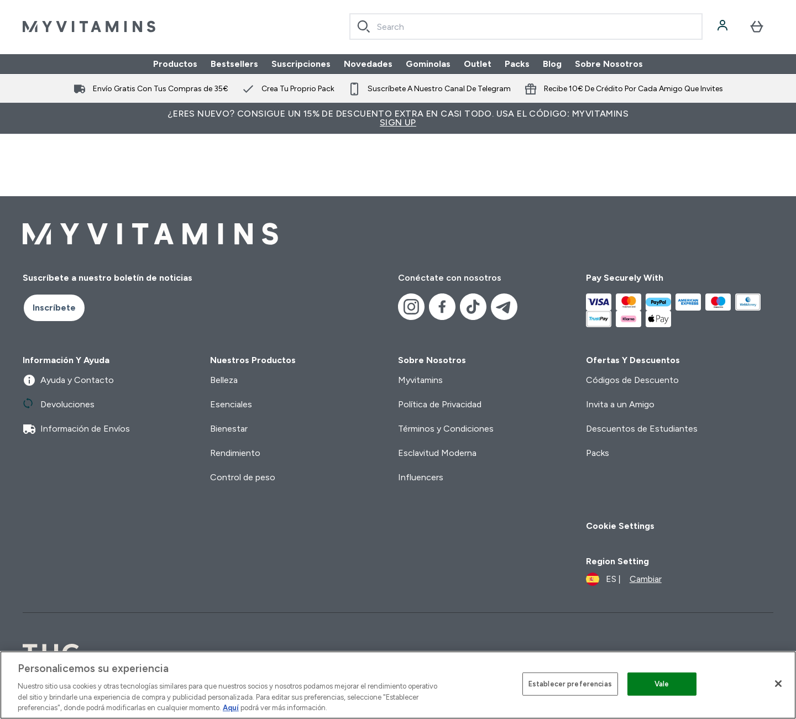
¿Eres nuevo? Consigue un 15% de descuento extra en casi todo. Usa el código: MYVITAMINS (398, 118)
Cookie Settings (620, 526)
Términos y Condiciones (446, 428)
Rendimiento (235, 453)
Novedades (368, 64)
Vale (661, 684)
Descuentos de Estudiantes (642, 428)
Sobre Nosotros (609, 64)
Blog (552, 64)
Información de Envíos (76, 428)
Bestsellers (234, 64)
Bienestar (229, 428)
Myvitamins (420, 380)
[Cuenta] (723, 26)
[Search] (363, 26)
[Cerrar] (778, 683)
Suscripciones (301, 64)
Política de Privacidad (439, 404)
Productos (175, 64)
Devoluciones (59, 404)
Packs (517, 64)
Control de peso (242, 477)
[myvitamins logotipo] (89, 26)
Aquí (231, 708)
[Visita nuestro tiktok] (473, 306)
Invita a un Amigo (620, 404)
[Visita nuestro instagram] (411, 306)
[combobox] (526, 26)
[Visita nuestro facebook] (442, 306)
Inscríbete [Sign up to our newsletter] (54, 307)
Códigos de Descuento (632, 380)
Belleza (224, 380)
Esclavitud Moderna (437, 453)
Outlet (477, 64)
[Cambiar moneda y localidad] (624, 579)
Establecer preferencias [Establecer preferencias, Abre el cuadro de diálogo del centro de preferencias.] (570, 684)
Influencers (420, 477)
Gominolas (428, 64)
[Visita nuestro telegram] (504, 306)
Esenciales (231, 404)
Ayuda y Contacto (68, 380)
